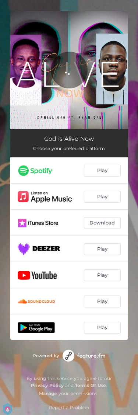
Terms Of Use (90, 385)
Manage (48, 393)
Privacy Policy (47, 385)
